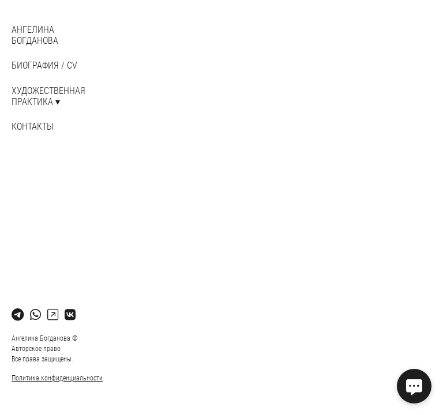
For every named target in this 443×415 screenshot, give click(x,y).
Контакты (33, 126)
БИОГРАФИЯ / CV (44, 65)
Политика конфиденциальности (57, 378)
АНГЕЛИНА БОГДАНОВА (35, 35)
